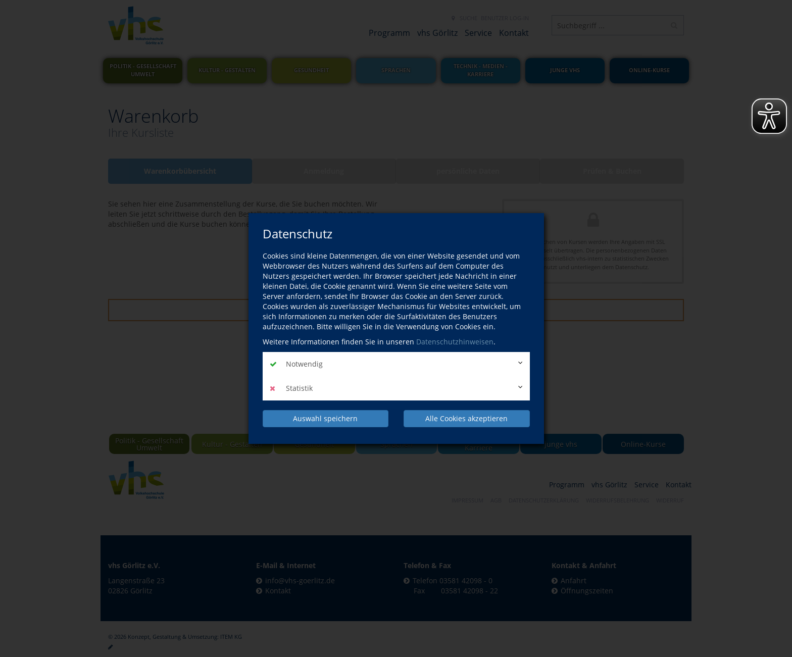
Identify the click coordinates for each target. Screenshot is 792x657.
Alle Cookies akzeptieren (466, 418)
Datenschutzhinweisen (454, 341)
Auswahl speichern (325, 418)
